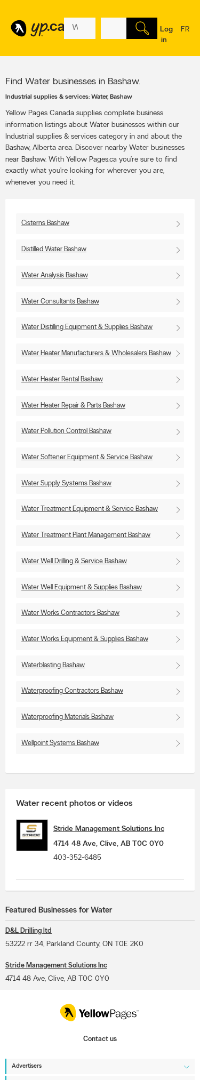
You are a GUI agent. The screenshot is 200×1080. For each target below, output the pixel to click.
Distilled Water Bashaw (53, 249)
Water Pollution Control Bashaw (66, 431)
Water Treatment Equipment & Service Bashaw (89, 509)
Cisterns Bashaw (45, 223)
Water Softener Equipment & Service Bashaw (87, 457)
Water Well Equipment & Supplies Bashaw (81, 587)
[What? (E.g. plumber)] (79, 28)
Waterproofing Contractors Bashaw (72, 690)
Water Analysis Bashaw (54, 275)
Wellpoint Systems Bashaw (60, 743)
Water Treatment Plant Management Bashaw (85, 535)
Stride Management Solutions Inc (108, 829)
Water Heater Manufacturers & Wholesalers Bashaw (96, 353)
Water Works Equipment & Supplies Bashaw (84, 639)
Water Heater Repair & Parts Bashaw (73, 405)
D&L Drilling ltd (28, 930)
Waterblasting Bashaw (53, 665)
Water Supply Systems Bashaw (66, 483)
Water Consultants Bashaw (60, 301)
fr (185, 36)
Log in (166, 35)
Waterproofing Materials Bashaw (67, 717)
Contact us (100, 1039)
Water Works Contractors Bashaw (70, 613)
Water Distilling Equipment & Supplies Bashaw (87, 327)
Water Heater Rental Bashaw (62, 379)
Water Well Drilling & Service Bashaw (74, 561)
